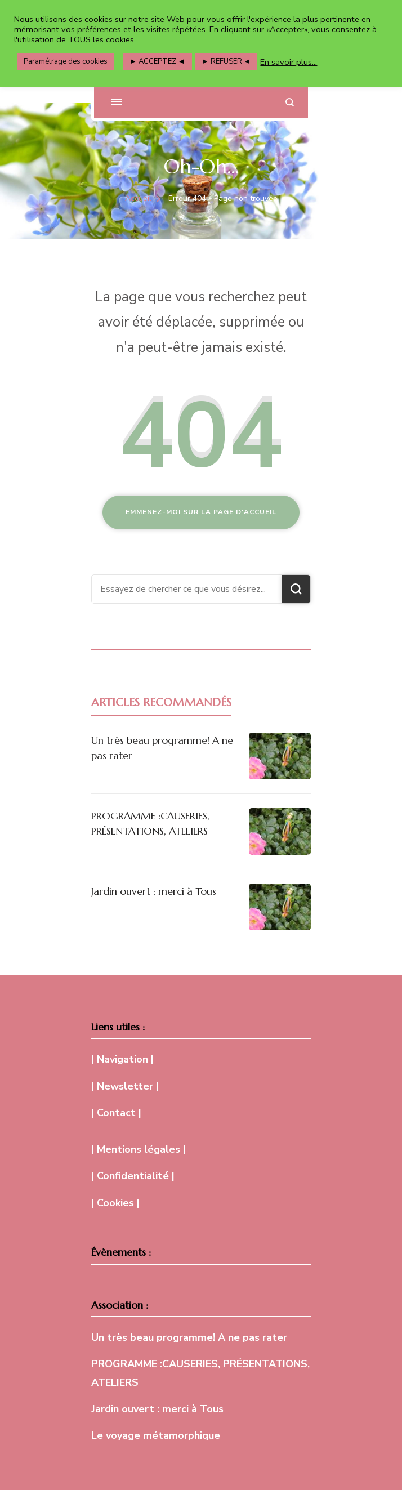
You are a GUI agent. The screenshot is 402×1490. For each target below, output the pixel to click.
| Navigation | (122, 1059)
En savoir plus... (288, 62)
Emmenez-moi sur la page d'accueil (201, 511)
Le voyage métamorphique (155, 1435)
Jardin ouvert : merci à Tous (153, 891)
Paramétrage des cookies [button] (66, 61)
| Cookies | (115, 1203)
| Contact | (116, 1112)
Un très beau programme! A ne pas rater (189, 1337)
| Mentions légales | (138, 1149)
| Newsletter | (125, 1086)
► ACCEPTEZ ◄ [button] (157, 61)
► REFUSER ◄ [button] (226, 61)
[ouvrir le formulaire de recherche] (289, 102)
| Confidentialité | (133, 1176)
